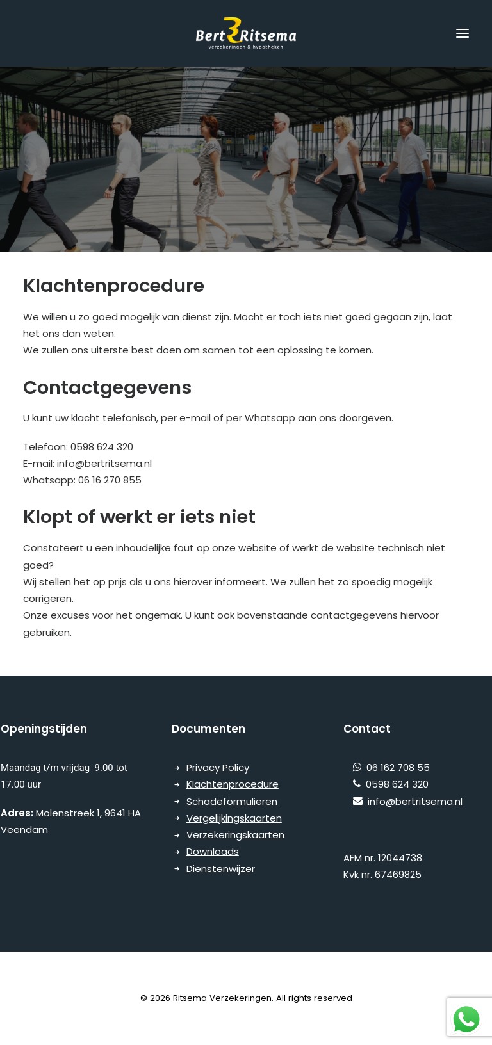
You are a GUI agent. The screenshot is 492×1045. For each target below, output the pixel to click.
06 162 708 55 (395, 767)
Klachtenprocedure (232, 784)
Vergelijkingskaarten (234, 818)
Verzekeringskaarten (235, 834)
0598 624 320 (395, 784)
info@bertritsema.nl (403, 801)
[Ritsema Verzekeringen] (245, 33)
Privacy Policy (217, 767)
